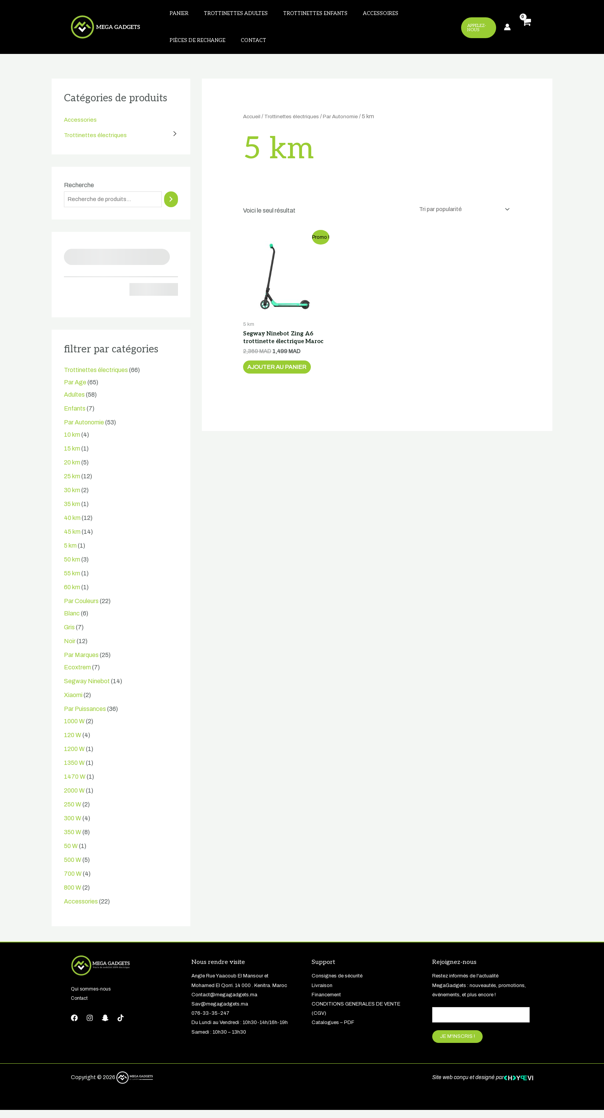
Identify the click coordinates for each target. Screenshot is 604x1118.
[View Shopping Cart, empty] (525, 30)
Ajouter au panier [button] (283, 385)
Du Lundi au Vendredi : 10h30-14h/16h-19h (239, 1029)
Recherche (79, 191)
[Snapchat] (105, 1024)
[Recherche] (171, 206)
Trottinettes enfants (300, 15)
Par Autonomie (352, 122)
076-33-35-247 (210, 1020)
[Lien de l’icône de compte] (507, 30)
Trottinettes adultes (226, 15)
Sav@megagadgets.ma (219, 1011)
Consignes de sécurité (337, 983)
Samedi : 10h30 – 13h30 (218, 1039)
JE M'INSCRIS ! (457, 1044)
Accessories (81, 125)
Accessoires (359, 15)
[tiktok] (120, 1024)
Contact (179, 45)
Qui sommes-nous (92, 996)
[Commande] (460, 216)
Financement (326, 1001)
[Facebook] (74, 1024)
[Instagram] (89, 1024)
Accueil (252, 122)
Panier (175, 15)
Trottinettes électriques (96, 141)
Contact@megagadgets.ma (224, 1001)
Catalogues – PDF (333, 1029)
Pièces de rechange (414, 15)
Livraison (322, 992)
